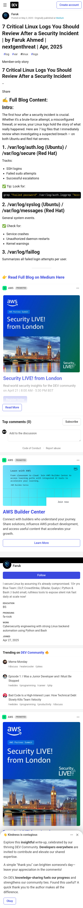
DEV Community (32, 652)
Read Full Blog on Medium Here (36, 277)
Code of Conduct (31, 448)
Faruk (14, 14)
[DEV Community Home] (14, 5)
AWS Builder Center (24, 512)
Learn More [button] (41, 543)
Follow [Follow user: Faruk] (41, 575)
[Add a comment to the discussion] (44, 435)
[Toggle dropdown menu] (78, 288)
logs (34, 54)
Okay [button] (10, 901)
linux (24, 54)
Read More (12, 407)
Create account (69, 5)
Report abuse (53, 448)
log (6, 54)
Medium (60, 18)
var (15, 54)
